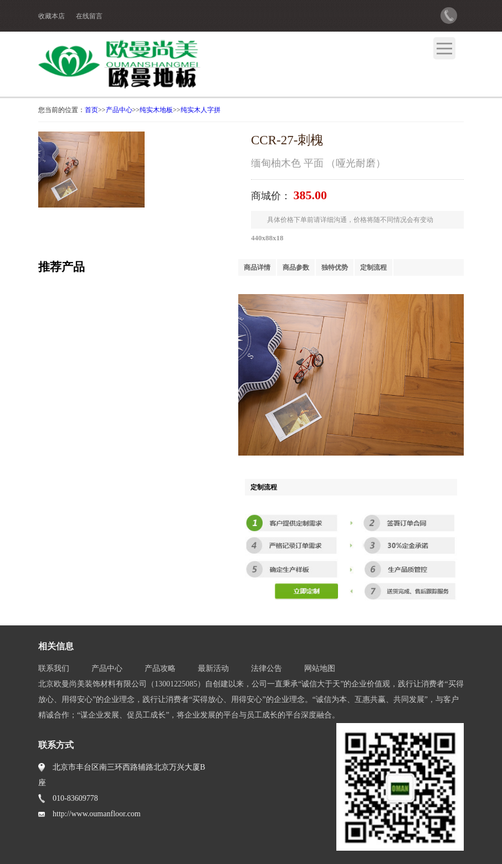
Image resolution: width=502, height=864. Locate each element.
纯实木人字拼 (201, 110)
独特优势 (334, 267)
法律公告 (266, 668)
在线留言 (89, 16)
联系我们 (53, 668)
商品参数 (296, 267)
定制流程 (373, 267)
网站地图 (319, 668)
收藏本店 (51, 16)
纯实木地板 (156, 110)
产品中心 (119, 110)
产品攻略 (160, 668)
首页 (91, 110)
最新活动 (213, 668)
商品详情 (257, 267)
